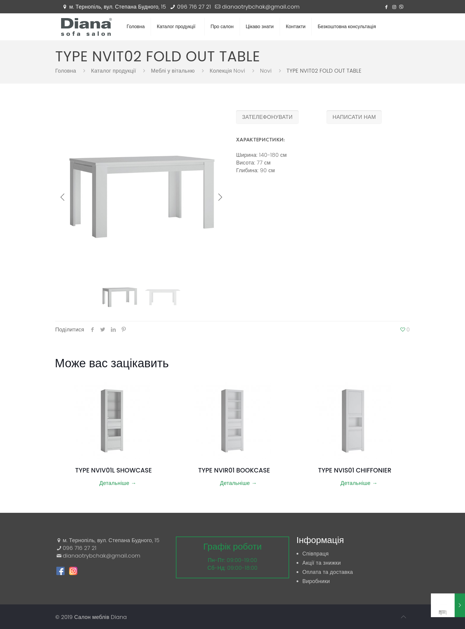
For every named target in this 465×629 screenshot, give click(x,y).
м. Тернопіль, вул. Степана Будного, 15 (117, 6)
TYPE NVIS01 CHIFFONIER (354, 470)
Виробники (316, 581)
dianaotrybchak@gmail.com (261, 6)
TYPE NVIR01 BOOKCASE (234, 470)
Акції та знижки (321, 562)
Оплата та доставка (327, 572)
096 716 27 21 (194, 6)
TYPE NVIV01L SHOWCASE (113, 470)
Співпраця (315, 553)
